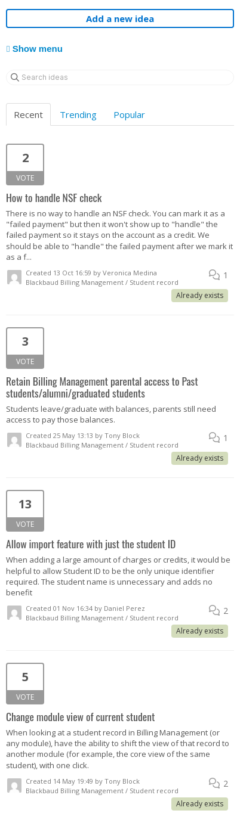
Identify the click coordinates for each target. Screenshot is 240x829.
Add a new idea (120, 18)
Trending (78, 114)
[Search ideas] (120, 77)
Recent (28, 114)
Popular (129, 114)
